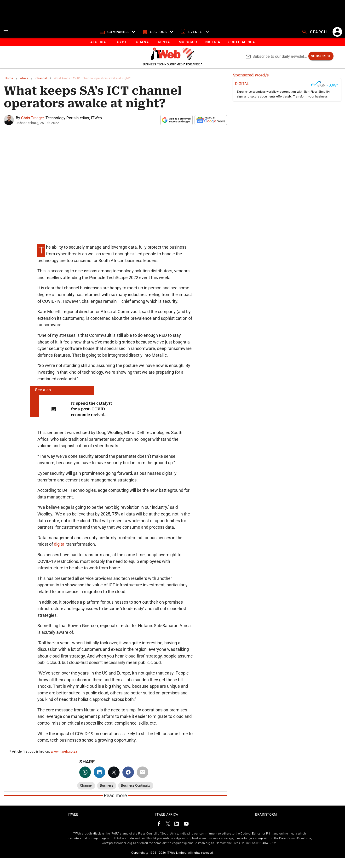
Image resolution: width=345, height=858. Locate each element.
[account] (337, 32)
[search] (315, 32)
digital (60, 544)
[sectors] (158, 32)
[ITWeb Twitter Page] (168, 824)
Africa (24, 78)
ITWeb (73, 814)
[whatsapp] (85, 772)
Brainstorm (266, 814)
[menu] (6, 32)
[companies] (118, 32)
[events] (195, 32)
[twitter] (114, 772)
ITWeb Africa (166, 814)
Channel (41, 78)
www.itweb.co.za (64, 751)
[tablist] (172, 42)
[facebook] (128, 772)
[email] (142, 772)
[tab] (98, 42)
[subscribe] (321, 56)
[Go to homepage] (172, 59)
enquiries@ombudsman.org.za (193, 843)
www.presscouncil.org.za (119, 843)
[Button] (241, 42)
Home (9, 78)
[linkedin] (99, 772)
